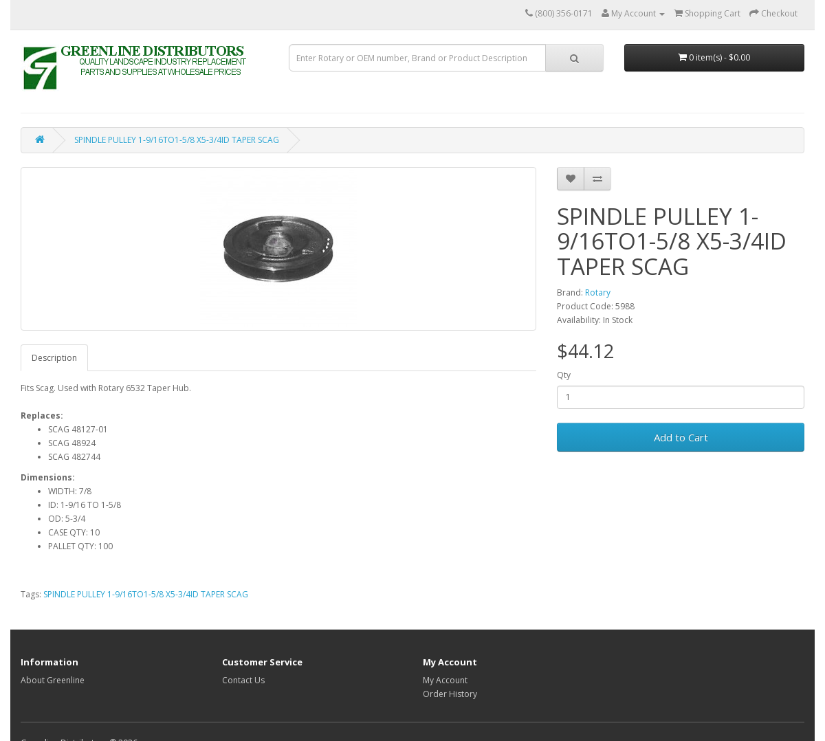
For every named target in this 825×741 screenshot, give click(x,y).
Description (54, 358)
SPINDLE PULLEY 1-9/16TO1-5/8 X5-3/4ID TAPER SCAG (176, 140)
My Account (445, 680)
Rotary (597, 292)
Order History (450, 694)
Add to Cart (681, 437)
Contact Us (243, 680)
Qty (564, 375)
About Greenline (53, 680)
